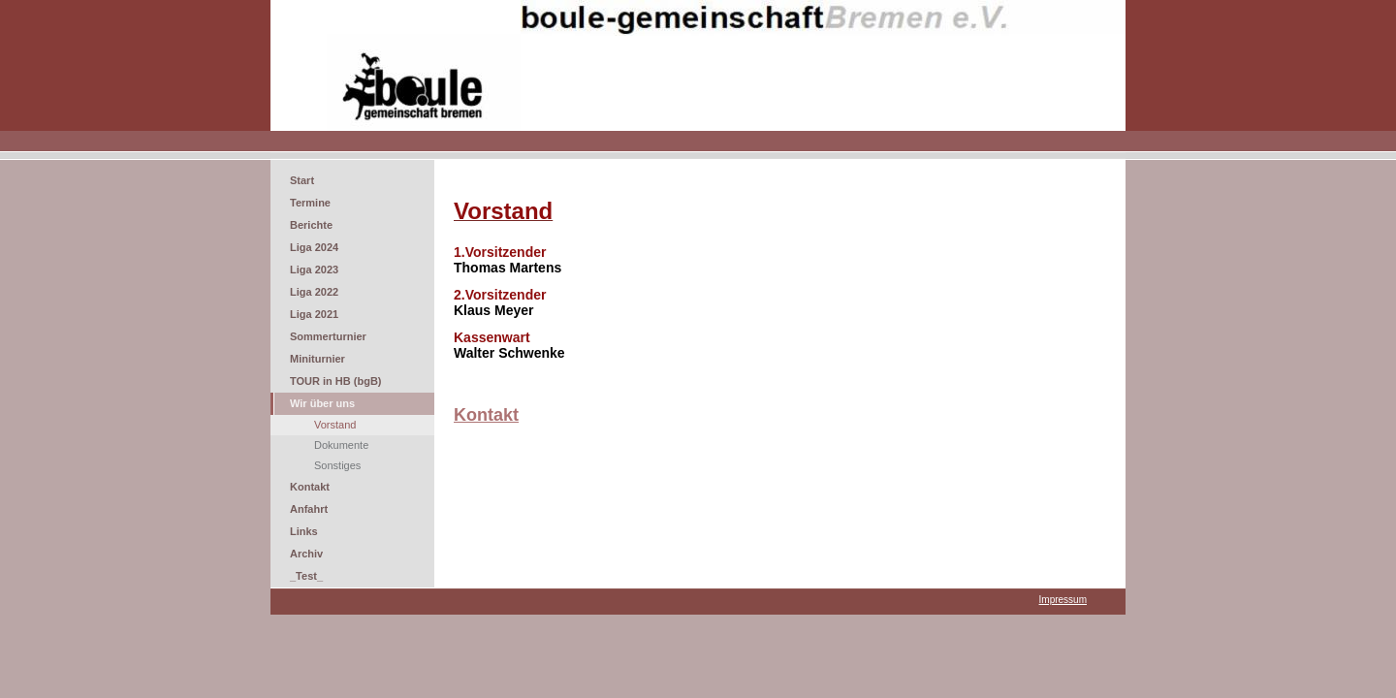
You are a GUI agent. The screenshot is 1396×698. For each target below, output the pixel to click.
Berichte (311, 225)
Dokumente (341, 445)
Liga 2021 (314, 314)
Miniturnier (317, 359)
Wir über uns (322, 403)
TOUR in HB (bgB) (336, 381)
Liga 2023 (314, 269)
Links (304, 531)
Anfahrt (309, 509)
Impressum (1063, 599)
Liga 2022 (314, 292)
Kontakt (310, 486)
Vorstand (335, 424)
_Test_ (306, 576)
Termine (310, 202)
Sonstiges (337, 465)
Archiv (306, 553)
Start (302, 180)
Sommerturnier (328, 336)
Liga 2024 (314, 247)
